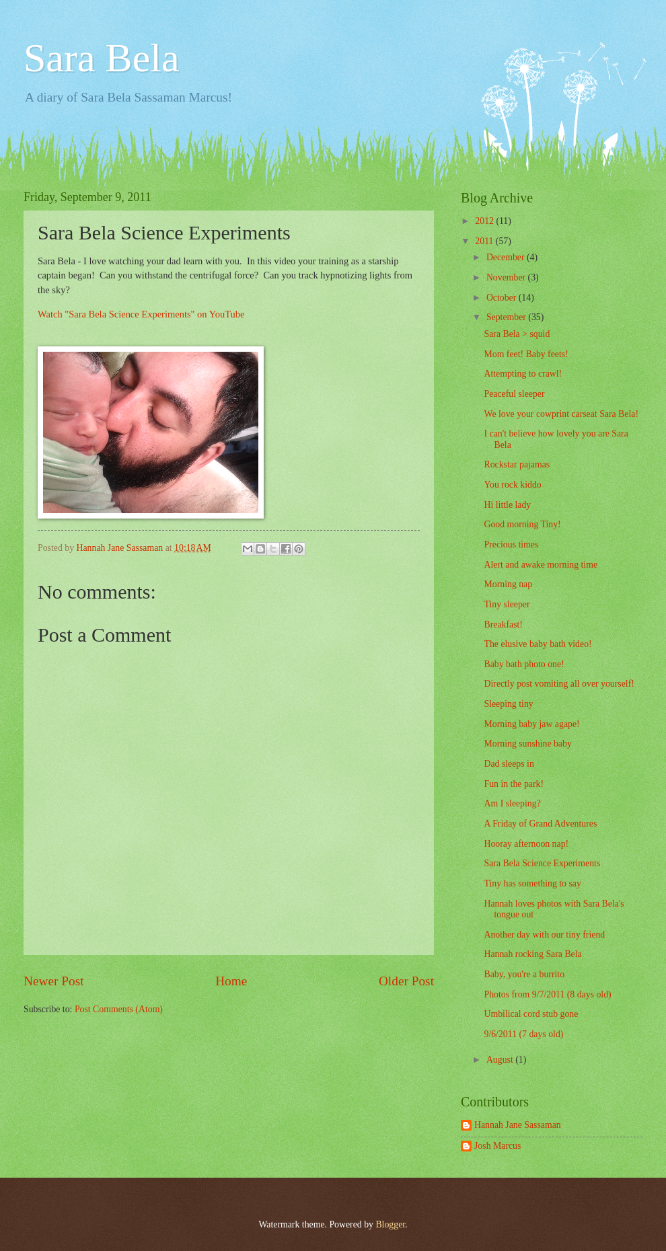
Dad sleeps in (508, 764)
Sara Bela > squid (517, 334)
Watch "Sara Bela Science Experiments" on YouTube (141, 314)
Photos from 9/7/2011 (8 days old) (547, 994)
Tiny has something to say (532, 883)
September (507, 317)
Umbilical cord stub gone (531, 1014)
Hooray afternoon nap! (526, 844)
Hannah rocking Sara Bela (532, 954)
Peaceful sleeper (514, 394)
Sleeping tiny (508, 704)
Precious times (511, 544)
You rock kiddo (512, 485)
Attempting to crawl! (523, 374)
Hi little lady (507, 505)
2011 (485, 241)
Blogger (390, 1224)
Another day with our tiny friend (544, 935)
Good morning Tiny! (522, 524)
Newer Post (54, 981)
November (507, 277)
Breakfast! (503, 624)
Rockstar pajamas (517, 464)
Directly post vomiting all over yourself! (559, 684)
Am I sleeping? (512, 803)
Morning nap (508, 584)
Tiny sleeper (506, 604)
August (500, 1060)
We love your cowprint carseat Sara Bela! (561, 414)
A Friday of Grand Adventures (540, 824)
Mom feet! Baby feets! (526, 354)
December (506, 257)
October (502, 298)
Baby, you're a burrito (524, 974)
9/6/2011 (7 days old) (523, 1034)
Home (231, 981)
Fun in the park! (514, 784)
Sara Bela (102, 58)
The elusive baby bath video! (537, 644)
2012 (485, 221)
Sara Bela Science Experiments (542, 863)
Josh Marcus (497, 1146)
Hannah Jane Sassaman (517, 1125)
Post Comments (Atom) (119, 1009)
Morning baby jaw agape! (531, 724)
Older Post (406, 981)
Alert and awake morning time (540, 565)
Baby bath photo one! (524, 664)
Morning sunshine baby (527, 743)
